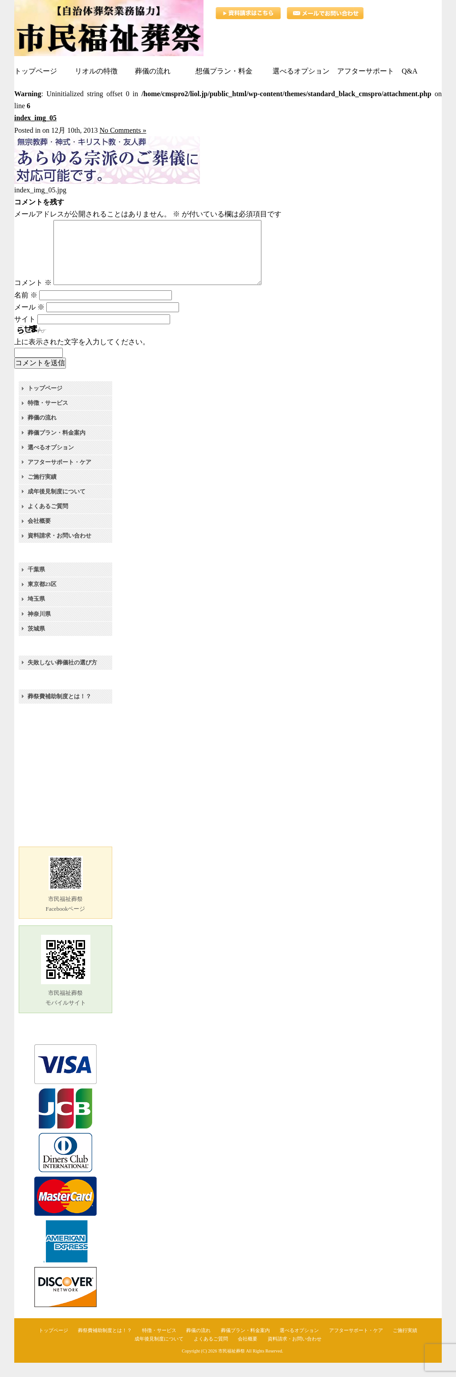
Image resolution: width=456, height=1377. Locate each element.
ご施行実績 (42, 491)
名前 (25, 309)
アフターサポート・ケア (59, 476)
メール (29, 321)
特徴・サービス (48, 417)
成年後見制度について (57, 505)
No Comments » (123, 130)
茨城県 (36, 643)
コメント (33, 297)
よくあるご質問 (48, 520)
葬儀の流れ (42, 431)
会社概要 (39, 535)
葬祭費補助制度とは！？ (59, 710)
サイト (25, 333)
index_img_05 (35, 118)
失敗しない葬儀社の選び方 (62, 676)
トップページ (45, 402)
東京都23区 (42, 598)
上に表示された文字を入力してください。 (82, 356)
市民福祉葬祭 (231, 1365)
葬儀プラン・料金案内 (57, 447)
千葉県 (36, 583)
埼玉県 (36, 613)
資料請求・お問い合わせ (59, 549)
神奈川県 (39, 628)
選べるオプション (51, 461)
